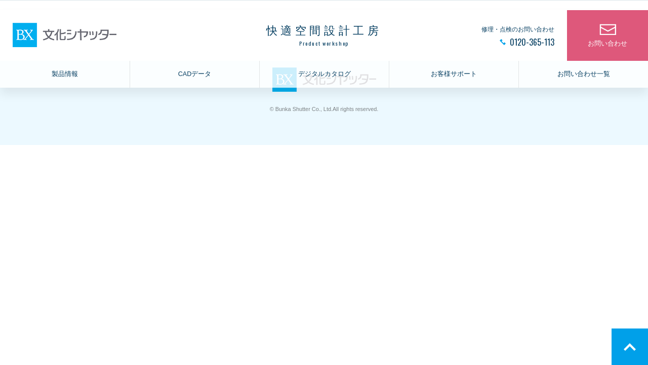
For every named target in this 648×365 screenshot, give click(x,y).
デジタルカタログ (324, 74)
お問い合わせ (607, 43)
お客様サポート (454, 74)
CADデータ (195, 74)
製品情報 (65, 74)
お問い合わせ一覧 (583, 74)
